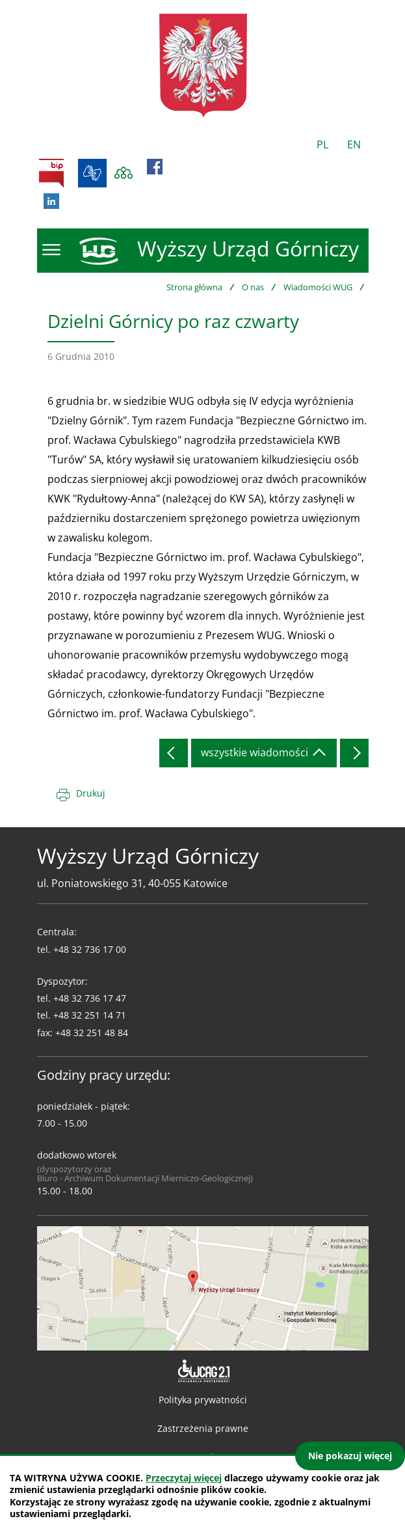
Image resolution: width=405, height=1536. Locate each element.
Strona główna (194, 287)
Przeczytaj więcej (184, 1478)
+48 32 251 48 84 (91, 1032)
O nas (253, 287)
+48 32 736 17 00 (89, 949)
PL (322, 144)
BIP (51, 173)
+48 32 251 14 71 (89, 1015)
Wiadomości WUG (317, 287)
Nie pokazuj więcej (350, 1455)
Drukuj (90, 793)
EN (354, 144)
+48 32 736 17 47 (89, 998)
